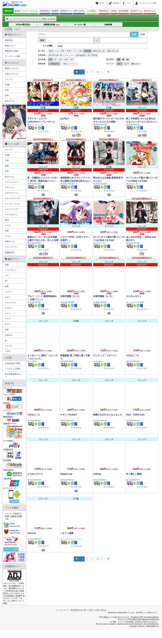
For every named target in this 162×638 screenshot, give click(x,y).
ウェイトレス (10, 302)
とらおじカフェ (35, 474)
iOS (126, 64)
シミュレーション (12, 204)
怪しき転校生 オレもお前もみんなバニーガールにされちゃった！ (141, 121)
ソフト (25, 11)
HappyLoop (66, 474)
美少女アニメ (150, 11)
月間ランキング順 (74, 51)
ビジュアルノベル (12, 198)
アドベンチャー (11, 182)
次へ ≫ (100, 72)
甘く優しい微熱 (134, 474)
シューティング (11, 209)
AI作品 (114, 11)
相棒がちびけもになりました (107, 414)
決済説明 (14, 501)
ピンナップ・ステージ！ (105, 355)
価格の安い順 (98, 51)
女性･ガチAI (79, 11)
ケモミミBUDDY (68, 414)
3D (6, 281)
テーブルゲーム (11, 215)
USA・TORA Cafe (135, 414)
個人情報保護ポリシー (13, 375)
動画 (7, 166)
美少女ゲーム (136, 11)
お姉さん (8, 335)
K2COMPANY (134, 361)
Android (136, 64)
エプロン (8, 308)
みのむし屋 (133, 184)
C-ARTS (33, 361)
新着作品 (8, 40)
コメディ (8, 292)
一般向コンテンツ (69, 64)
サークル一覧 (80, 24)
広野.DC (66, 243)
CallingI (97, 474)
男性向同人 (104, 11)
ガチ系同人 (92, 11)
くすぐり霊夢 (67, 533)
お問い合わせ (100, 610)
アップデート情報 (12, 56)
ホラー (8, 297)
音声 (7, 95)
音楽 (7, 231)
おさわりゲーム (11, 193)
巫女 (7, 330)
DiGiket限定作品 (23, 24)
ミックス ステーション (72, 539)
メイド (8, 319)
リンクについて (62, 610)
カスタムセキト (134, 296)
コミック (33, 11)
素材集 (17, 11)
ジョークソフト (11, 247)
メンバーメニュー (18, 19)
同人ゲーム (9, 101)
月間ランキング (11, 74)
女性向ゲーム (66, 11)
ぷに (7, 275)
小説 (7, 90)
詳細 (142, 34)
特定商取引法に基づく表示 (82, 610)
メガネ (8, 351)
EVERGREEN (68, 361)
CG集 (7, 85)
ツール (8, 236)
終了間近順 (92, 55)
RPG (7, 220)
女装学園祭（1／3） (103, 296)
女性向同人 (45, 11)
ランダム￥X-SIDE (136, 302)
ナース (8, 324)
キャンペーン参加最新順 (75, 55)
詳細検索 (108, 24)
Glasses (31, 533)
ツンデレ (8, 346)
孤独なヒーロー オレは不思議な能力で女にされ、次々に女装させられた (42, 240)
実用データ (9, 241)
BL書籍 (55, 11)
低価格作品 (9, 252)
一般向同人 (8, 11)
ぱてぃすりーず (36, 124)
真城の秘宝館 (101, 124)
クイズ (8, 225)
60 (55, 59)
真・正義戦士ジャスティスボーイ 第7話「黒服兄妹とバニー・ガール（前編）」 (42, 180)
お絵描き (99, 361)
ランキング (34, 19)
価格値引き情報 (11, 51)
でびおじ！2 (33, 414)
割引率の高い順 (55, 55)
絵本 (7, 286)
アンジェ (66, 124)
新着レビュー (10, 46)
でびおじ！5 (132, 355)
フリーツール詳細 (11, 549)
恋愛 (7, 265)
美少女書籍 (123, 11)
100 (60, 59)
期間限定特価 (51, 24)
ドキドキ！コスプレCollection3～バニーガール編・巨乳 (41, 121)
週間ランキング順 (56, 51)
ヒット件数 (47, 46)
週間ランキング (11, 68)
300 (71, 59)
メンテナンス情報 (12, 369)
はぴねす (64, 118)
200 (66, 59)
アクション (9, 187)
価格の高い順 (112, 51)
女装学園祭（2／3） (70, 296)
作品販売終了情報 (12, 363)
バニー (8, 313)
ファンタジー (10, 270)
